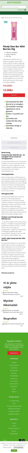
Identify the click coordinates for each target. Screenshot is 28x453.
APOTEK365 (14, 367)
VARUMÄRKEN (14, 433)
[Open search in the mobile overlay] (14, 6)
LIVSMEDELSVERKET (14, 411)
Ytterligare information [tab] (14, 142)
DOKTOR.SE (14, 378)
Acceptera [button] (14, 450)
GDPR (14, 425)
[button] (21, 9)
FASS (14, 403)
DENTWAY (14, 373)
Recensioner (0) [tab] (14, 147)
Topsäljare (14, 353)
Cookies (14, 423)
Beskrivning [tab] (14, 138)
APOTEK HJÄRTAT (14, 365)
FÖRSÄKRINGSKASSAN (14, 408)
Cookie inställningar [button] (18, 447)
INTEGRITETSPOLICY (14, 428)
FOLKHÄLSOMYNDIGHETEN (14, 406)
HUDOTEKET (14, 386)
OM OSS (14, 431)
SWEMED (14, 391)
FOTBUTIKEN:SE (14, 383)
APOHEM (14, 362)
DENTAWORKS (14, 375)
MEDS (14, 389)
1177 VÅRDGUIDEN (14, 400)
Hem (2, 17)
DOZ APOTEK (14, 381)
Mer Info (14, 95)
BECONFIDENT (14, 370)
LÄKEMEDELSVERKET (14, 414)
